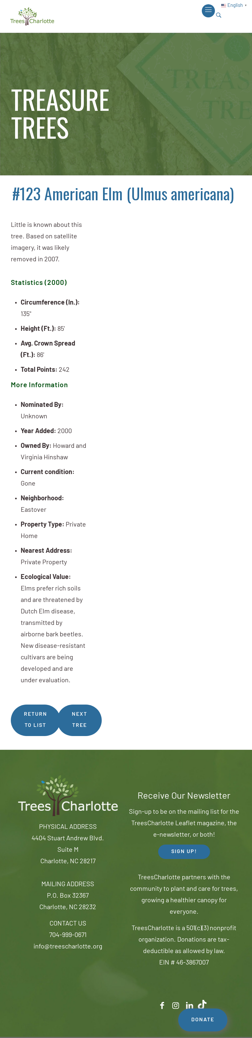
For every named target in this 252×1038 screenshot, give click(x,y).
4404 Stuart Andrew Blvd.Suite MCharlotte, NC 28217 (68, 850)
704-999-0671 (68, 935)
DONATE (202, 1020)
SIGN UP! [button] (184, 851)
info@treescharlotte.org (67, 947)
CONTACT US (68, 924)
